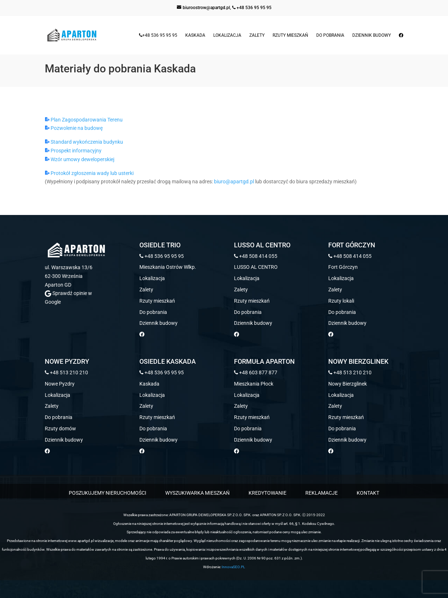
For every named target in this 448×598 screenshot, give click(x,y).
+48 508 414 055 (255, 256)
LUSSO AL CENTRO (256, 267)
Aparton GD (58, 285)
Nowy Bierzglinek (347, 384)
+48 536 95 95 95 (251, 7)
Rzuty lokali (341, 301)
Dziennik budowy (371, 35)
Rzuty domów (60, 428)
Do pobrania (330, 35)
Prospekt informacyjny (73, 151)
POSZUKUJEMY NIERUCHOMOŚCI (107, 493)
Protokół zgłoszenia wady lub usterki (89, 173)
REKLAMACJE (321, 493)
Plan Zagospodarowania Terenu (84, 120)
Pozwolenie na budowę (74, 128)
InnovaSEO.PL (233, 567)
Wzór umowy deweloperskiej (79, 159)
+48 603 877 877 (255, 372)
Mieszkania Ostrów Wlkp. (167, 267)
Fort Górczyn (343, 267)
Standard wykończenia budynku (84, 142)
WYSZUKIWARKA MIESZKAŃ (197, 493)
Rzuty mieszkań (290, 35)
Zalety (257, 35)
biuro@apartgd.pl (234, 181)
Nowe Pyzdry (60, 384)
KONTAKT (368, 493)
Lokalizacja (227, 35)
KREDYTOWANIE (267, 493)
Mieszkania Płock (253, 384)
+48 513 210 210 (66, 372)
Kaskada (195, 35)
